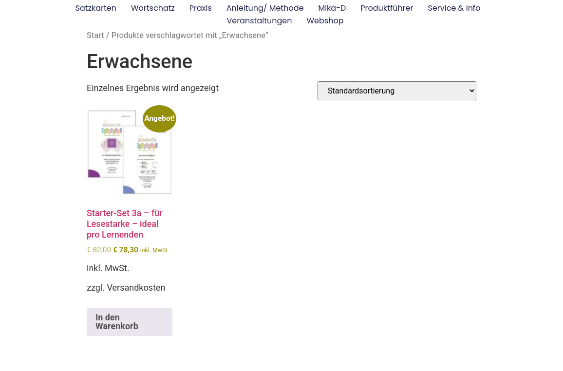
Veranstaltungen (259, 20)
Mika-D (332, 8)
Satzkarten (95, 8)
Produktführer (386, 8)
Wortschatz (153, 8)
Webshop (324, 20)
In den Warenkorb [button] (116, 321)
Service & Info (454, 8)
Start (95, 35)
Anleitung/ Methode (265, 8)
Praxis (200, 8)
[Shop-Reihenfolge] (397, 90)
